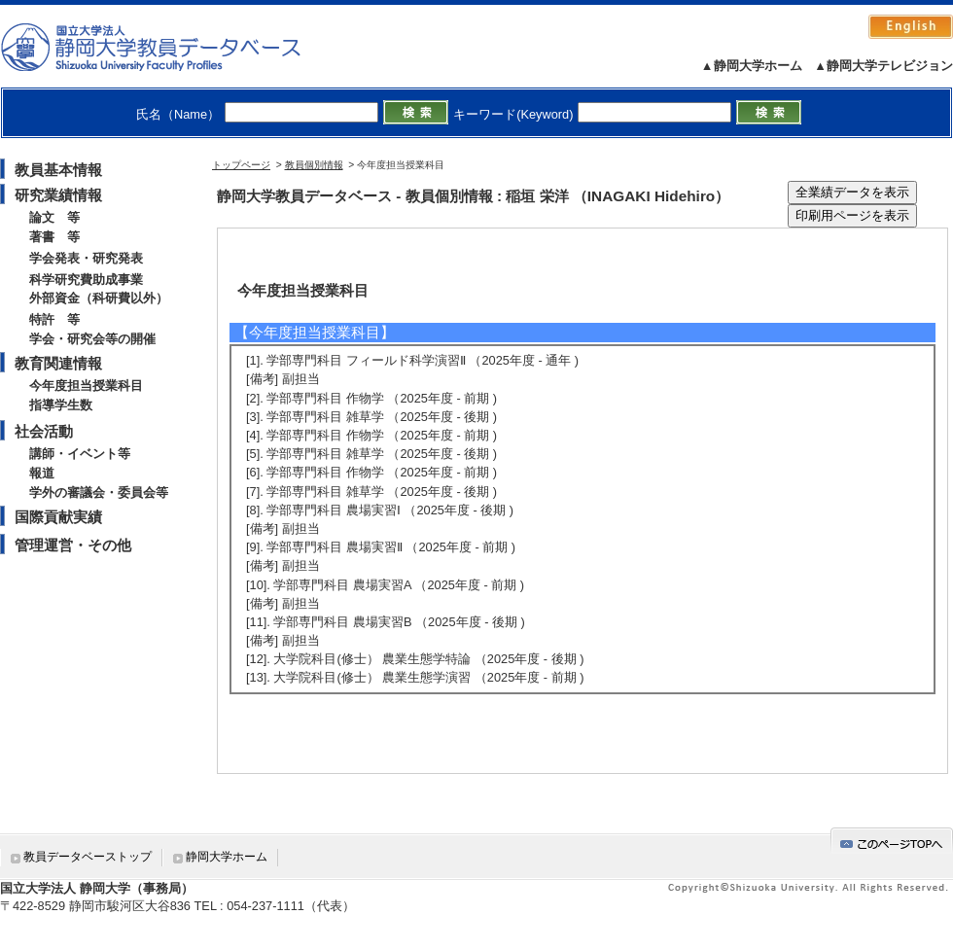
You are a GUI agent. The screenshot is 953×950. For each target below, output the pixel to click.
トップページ (241, 164)
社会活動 (44, 431)
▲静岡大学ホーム (751, 65)
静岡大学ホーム (226, 856)
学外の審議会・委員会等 (98, 492)
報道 (41, 473)
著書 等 (54, 236)
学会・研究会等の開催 (92, 339)
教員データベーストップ (87, 856)
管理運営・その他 (73, 545)
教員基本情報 (58, 169)
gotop (891, 840)
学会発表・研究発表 (86, 258)
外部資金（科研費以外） (98, 298)
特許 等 (54, 319)
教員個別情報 (314, 164)
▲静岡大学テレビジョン (883, 65)
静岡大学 (170, 46)
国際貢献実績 (58, 517)
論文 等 (54, 217)
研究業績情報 (58, 195)
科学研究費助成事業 (86, 279)
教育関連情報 (58, 363)
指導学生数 (60, 405)
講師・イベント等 (79, 453)
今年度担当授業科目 (86, 385)
